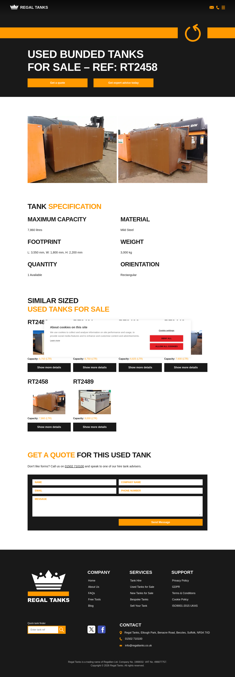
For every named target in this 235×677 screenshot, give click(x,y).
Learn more (55, 341)
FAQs (91, 593)
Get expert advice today (123, 82)
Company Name (131, 482)
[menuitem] (105, 581)
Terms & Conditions (183, 593)
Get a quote (57, 82)
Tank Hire (135, 580)
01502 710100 (74, 466)
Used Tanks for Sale (142, 586)
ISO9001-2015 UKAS (185, 605)
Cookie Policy (180, 599)
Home (91, 580)
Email (38, 490)
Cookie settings (167, 331)
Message (41, 499)
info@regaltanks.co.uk (138, 645)
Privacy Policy (180, 580)
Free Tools (94, 599)
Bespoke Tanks (139, 599)
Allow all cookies (167, 346)
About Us (93, 586)
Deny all (167, 338)
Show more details (49, 367)
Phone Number (131, 490)
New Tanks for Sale (141, 593)
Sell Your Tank (138, 605)
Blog (91, 605)
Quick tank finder (37, 623)
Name (38, 482)
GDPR (176, 586)
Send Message (160, 522)
